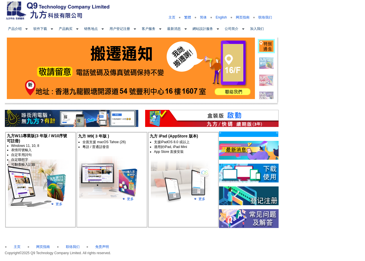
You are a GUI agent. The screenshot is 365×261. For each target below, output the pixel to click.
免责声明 (102, 247)
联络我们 (265, 17)
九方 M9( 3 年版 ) (93, 136)
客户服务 (148, 29)
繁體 (187, 17)
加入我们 (257, 29)
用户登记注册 (120, 29)
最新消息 (174, 29)
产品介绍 (15, 29)
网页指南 (243, 17)
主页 (172, 17)
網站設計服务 (202, 29)
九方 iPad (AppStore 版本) (174, 136)
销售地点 (91, 29)
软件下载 (40, 29)
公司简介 (231, 29)
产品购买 (65, 29)
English (221, 17)
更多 (59, 204)
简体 (203, 17)
